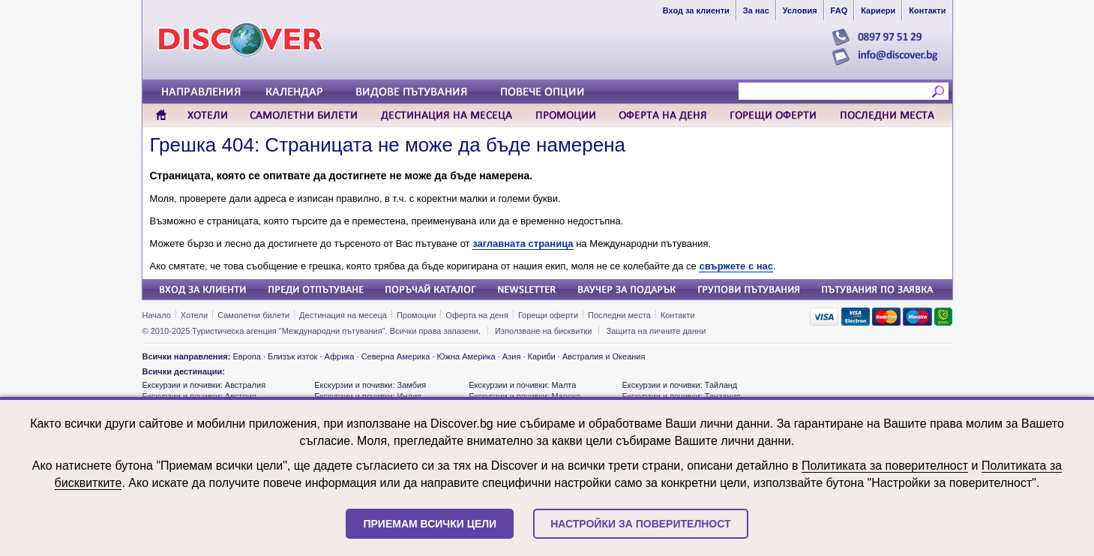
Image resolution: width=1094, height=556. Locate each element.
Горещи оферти (548, 315)
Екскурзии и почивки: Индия (367, 396)
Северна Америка (395, 356)
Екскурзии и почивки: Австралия (204, 384)
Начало (156, 315)
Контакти (678, 315)
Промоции (416, 315)
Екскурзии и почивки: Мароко (524, 396)
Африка (340, 356)
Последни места (619, 315)
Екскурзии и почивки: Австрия (199, 396)
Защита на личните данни (656, 330)
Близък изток (292, 356)
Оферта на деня (476, 315)
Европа (246, 356)
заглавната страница (522, 243)
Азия (511, 356)
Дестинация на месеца (343, 315)
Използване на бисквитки (543, 330)
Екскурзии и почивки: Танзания (681, 396)
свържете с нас (736, 266)
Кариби (542, 356)
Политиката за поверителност (885, 465)
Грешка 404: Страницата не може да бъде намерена (387, 145)
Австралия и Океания (604, 356)
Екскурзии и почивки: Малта (522, 384)
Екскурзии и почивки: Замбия (370, 384)
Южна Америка (466, 356)
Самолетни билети (253, 315)
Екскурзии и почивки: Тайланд (679, 384)
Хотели (194, 315)
